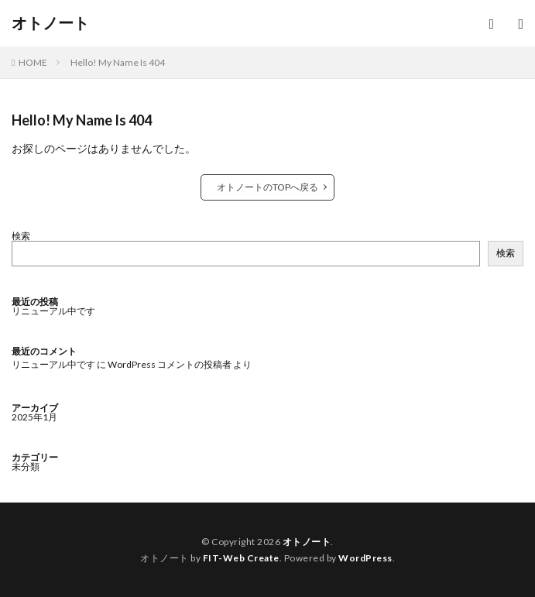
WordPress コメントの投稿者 (169, 364)
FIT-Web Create (241, 558)
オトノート (50, 23)
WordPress (365, 558)
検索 (21, 236)
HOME (33, 62)
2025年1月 (34, 417)
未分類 (25, 466)
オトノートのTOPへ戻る (267, 187)
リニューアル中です (53, 311)
